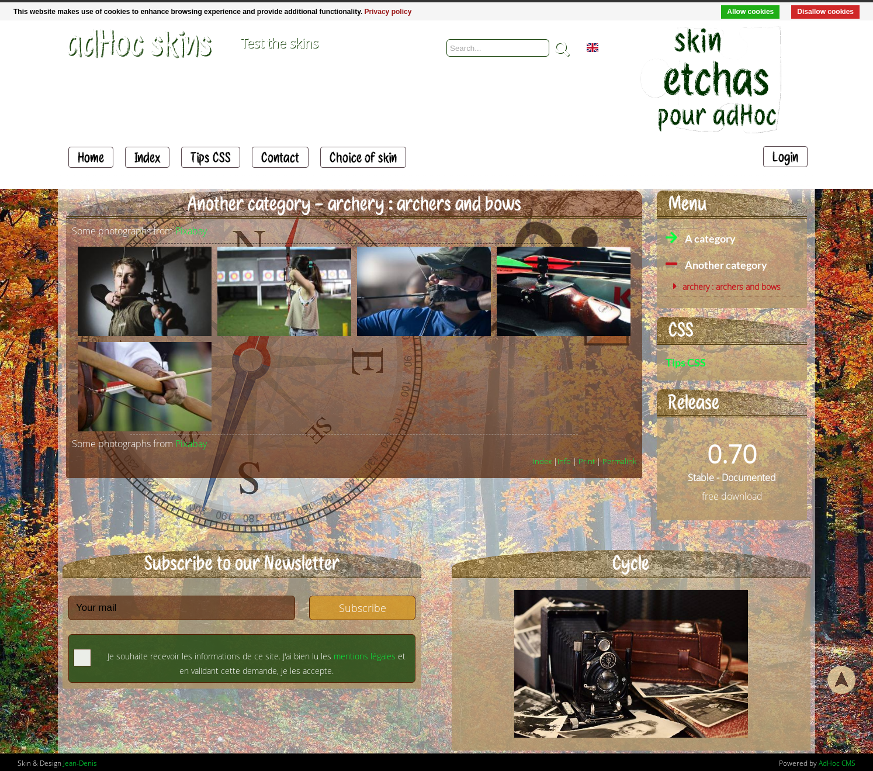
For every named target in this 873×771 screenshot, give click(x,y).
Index (147, 157)
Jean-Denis (80, 763)
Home (91, 157)
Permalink (619, 461)
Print (586, 461)
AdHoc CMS (837, 763)
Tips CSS (210, 157)
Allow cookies (750, 12)
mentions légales (365, 656)
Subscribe (362, 608)
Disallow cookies (825, 12)
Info (564, 461)
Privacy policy (388, 12)
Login (785, 156)
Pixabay (191, 230)
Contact (280, 157)
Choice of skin (363, 157)
